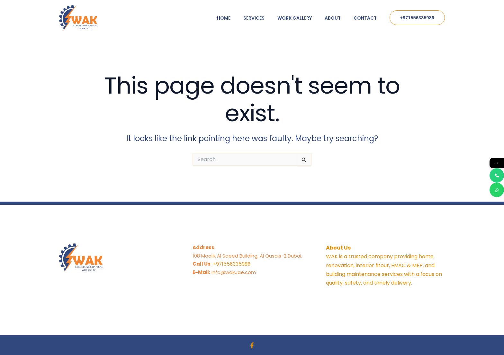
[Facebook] (252, 345)
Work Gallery (294, 18)
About (333, 18)
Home (223, 18)
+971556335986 (231, 263)
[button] (417, 17)
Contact (365, 18)
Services (254, 18)
